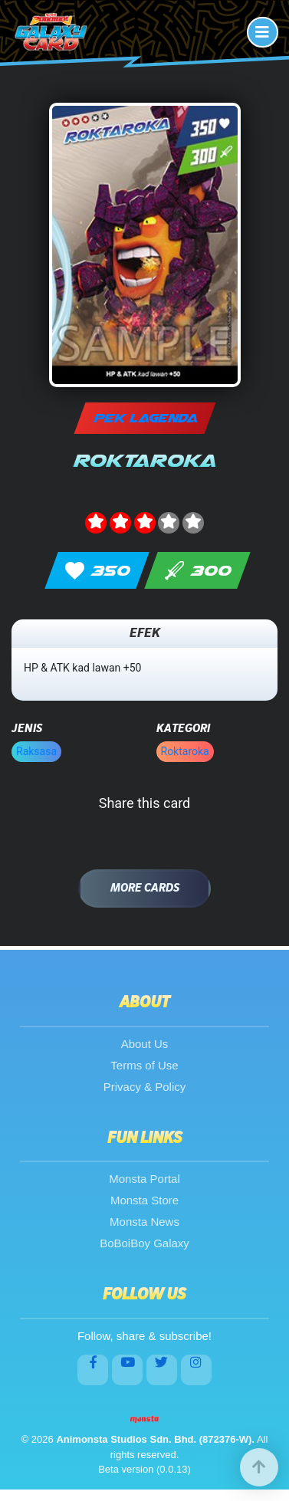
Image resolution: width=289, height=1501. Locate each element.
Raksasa (36, 751)
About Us (145, 1043)
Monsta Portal (144, 1178)
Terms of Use (144, 1065)
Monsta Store (144, 1200)
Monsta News (144, 1221)
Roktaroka (185, 751)
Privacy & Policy (144, 1086)
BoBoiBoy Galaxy (144, 1243)
